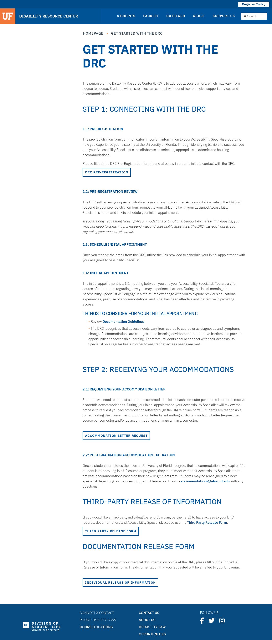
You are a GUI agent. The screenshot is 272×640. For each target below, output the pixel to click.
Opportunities (152, 634)
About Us (147, 620)
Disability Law (152, 627)
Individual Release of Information (120, 582)
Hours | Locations (96, 627)
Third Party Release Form (207, 522)
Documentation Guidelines (124, 321)
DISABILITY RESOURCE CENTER (48, 16)
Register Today (253, 4)
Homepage (93, 33)
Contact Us (149, 613)
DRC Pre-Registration (106, 172)
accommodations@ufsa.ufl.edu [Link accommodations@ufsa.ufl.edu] (205, 481)
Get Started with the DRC (136, 33)
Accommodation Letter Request (116, 436)
